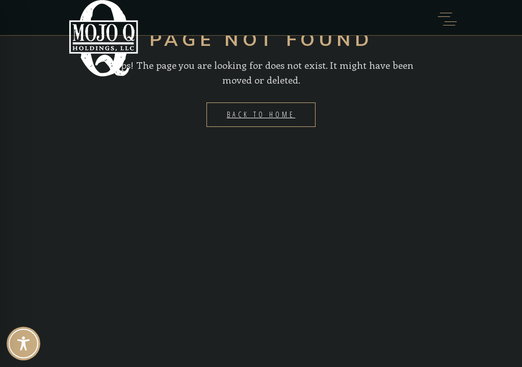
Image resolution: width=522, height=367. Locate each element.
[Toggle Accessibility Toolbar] (23, 343)
